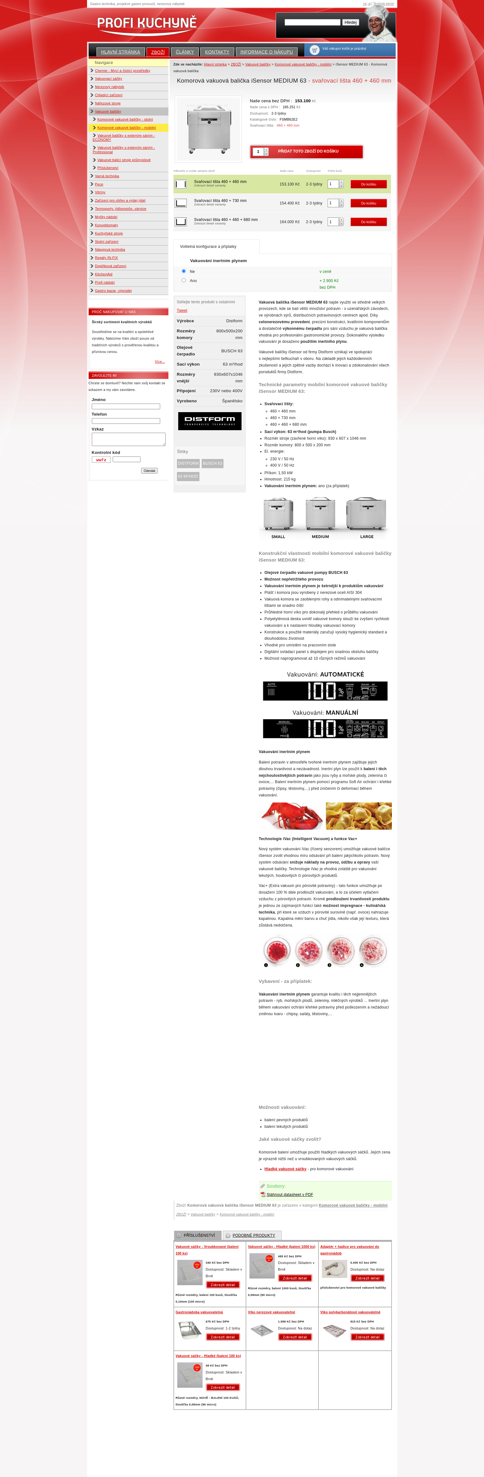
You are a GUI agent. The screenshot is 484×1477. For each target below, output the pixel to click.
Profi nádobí (105, 282)
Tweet (182, 310)
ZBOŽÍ (158, 52)
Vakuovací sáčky (108, 78)
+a (365, 3)
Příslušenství (107, 168)
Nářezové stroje (108, 103)
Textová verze (383, 3)
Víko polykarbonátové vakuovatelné (350, 1312)
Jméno (99, 399)
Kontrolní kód (106, 452)
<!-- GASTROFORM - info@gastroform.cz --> (325, 1058)
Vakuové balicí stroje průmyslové (124, 160)
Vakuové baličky (108, 111)
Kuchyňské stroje (109, 233)
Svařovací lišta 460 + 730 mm (236, 202)
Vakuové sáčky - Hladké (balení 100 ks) (208, 1356)
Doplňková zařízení (110, 266)
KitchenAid (103, 274)
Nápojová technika (110, 249)
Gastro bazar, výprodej (113, 290)
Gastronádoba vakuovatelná (199, 1312)
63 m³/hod (188, 476)
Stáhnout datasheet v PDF (290, 1194)
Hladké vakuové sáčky (286, 1169)
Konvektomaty (106, 225)
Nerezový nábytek (109, 87)
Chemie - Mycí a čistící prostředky (122, 70)
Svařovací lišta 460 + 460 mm (236, 183)
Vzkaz (98, 429)
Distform (188, 463)
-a (369, 3)
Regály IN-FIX (106, 258)
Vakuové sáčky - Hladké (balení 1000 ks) (281, 1246)
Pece (99, 184)
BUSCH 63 (212, 463)
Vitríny (100, 192)
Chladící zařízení (109, 95)
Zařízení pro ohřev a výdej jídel (120, 200)
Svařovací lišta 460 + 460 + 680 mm (236, 221)
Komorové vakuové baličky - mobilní (126, 127)
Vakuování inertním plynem (218, 260)
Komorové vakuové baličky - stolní (125, 119)
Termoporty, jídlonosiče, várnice (120, 209)
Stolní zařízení (106, 241)
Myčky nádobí (106, 217)
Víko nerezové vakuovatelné (271, 1312)
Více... (160, 361)
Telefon (99, 414)
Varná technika (107, 176)
